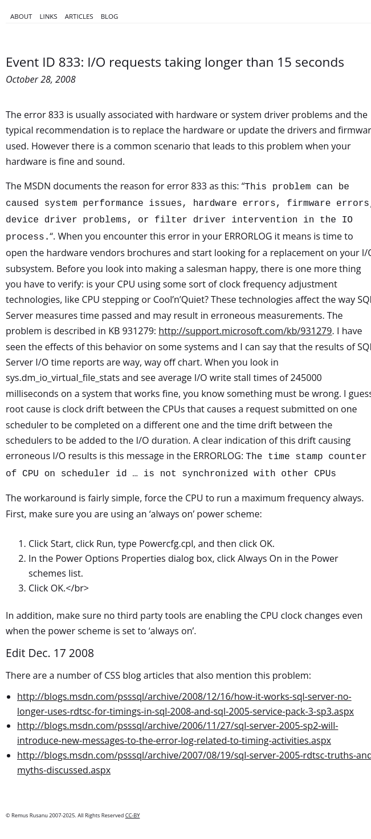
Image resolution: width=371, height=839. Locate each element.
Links (48, 16)
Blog (110, 16)
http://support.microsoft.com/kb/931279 (245, 331)
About (21, 16)
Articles (79, 16)
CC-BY (132, 815)
